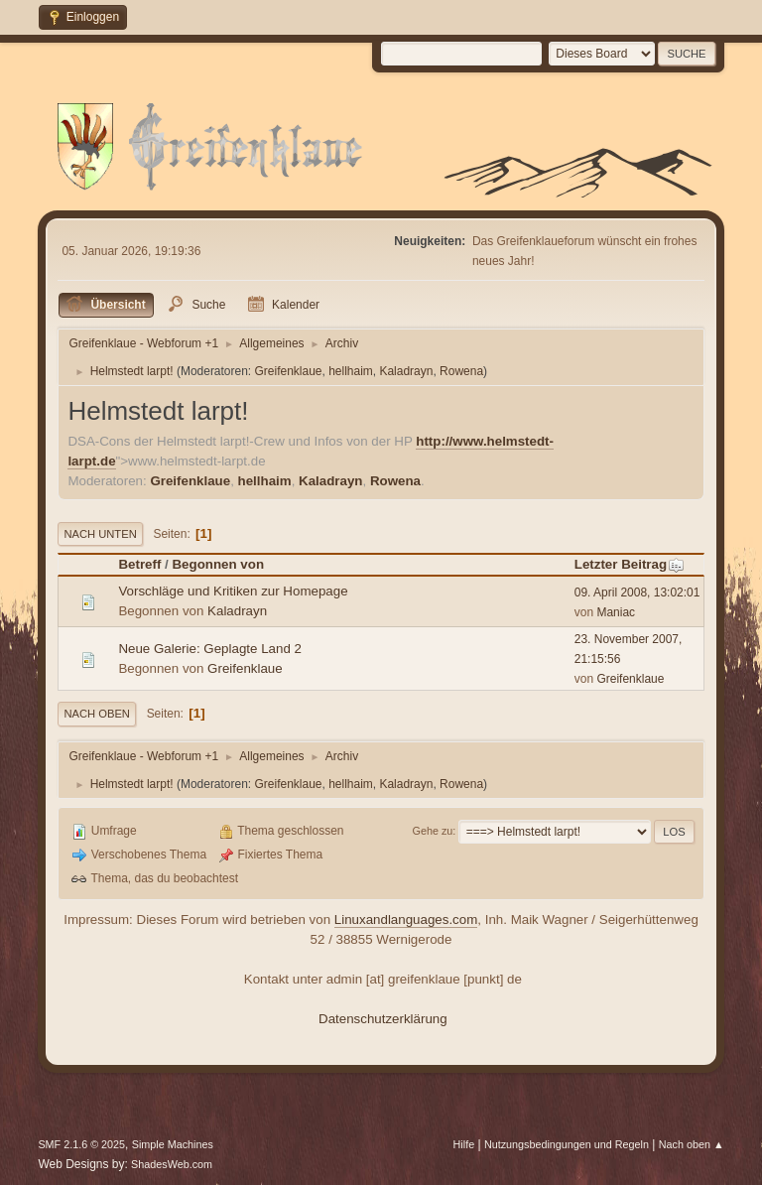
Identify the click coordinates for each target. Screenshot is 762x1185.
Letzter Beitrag (629, 564)
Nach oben (97, 714)
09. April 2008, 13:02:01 (637, 592)
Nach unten (100, 534)
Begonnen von (218, 564)
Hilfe (464, 1144)
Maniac (615, 612)
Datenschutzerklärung (382, 1018)
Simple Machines (172, 1144)
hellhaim (350, 371)
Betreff (139, 564)
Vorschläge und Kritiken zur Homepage (232, 591)
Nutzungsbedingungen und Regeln (566, 1144)
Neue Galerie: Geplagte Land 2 (210, 648)
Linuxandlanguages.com (406, 919)
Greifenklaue (288, 371)
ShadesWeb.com (171, 1164)
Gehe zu (433, 831)
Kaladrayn (406, 371)
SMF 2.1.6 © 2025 (81, 1144)
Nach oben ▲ (691, 1144)
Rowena (461, 371)
